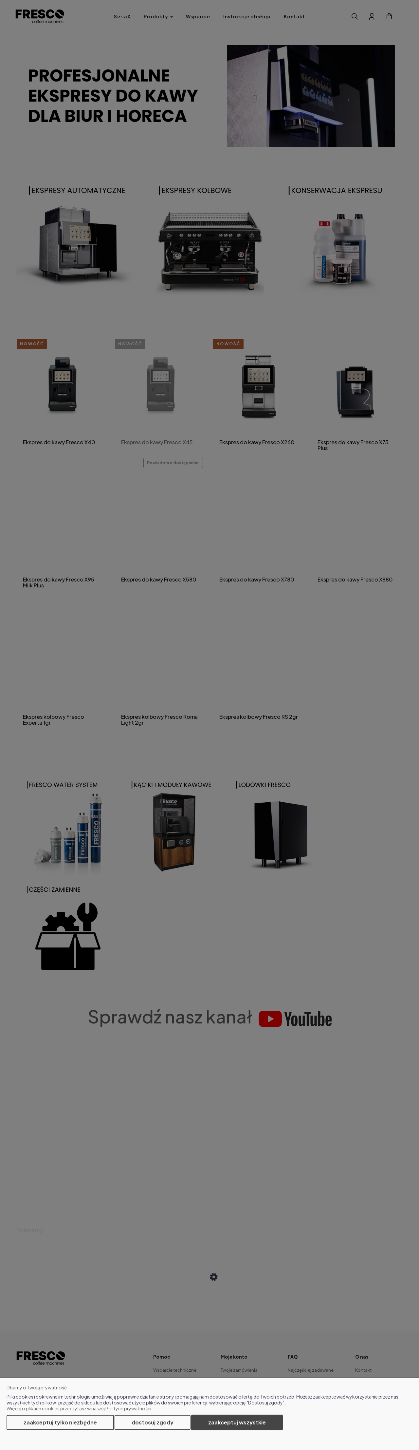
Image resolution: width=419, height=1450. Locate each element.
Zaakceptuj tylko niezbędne (60, 1422)
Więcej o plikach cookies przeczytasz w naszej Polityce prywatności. (80, 1408)
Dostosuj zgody (152, 1422)
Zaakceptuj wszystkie (237, 1422)
